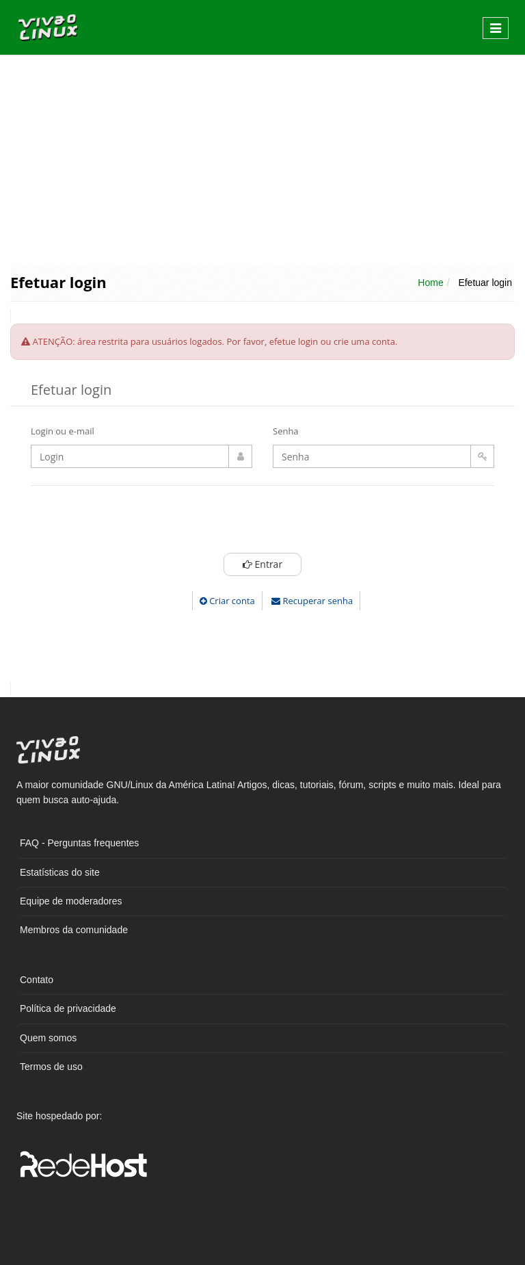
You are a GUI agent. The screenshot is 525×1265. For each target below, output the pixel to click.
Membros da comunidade (74, 929)
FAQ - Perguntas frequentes (79, 842)
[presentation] (262, 522)
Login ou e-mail (62, 431)
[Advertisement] (262, 159)
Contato (36, 979)
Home (430, 282)
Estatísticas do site (60, 872)
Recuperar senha (312, 601)
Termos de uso (51, 1066)
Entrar (262, 564)
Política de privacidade (68, 1008)
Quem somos (48, 1037)
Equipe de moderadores (71, 901)
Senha (286, 431)
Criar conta (227, 601)
